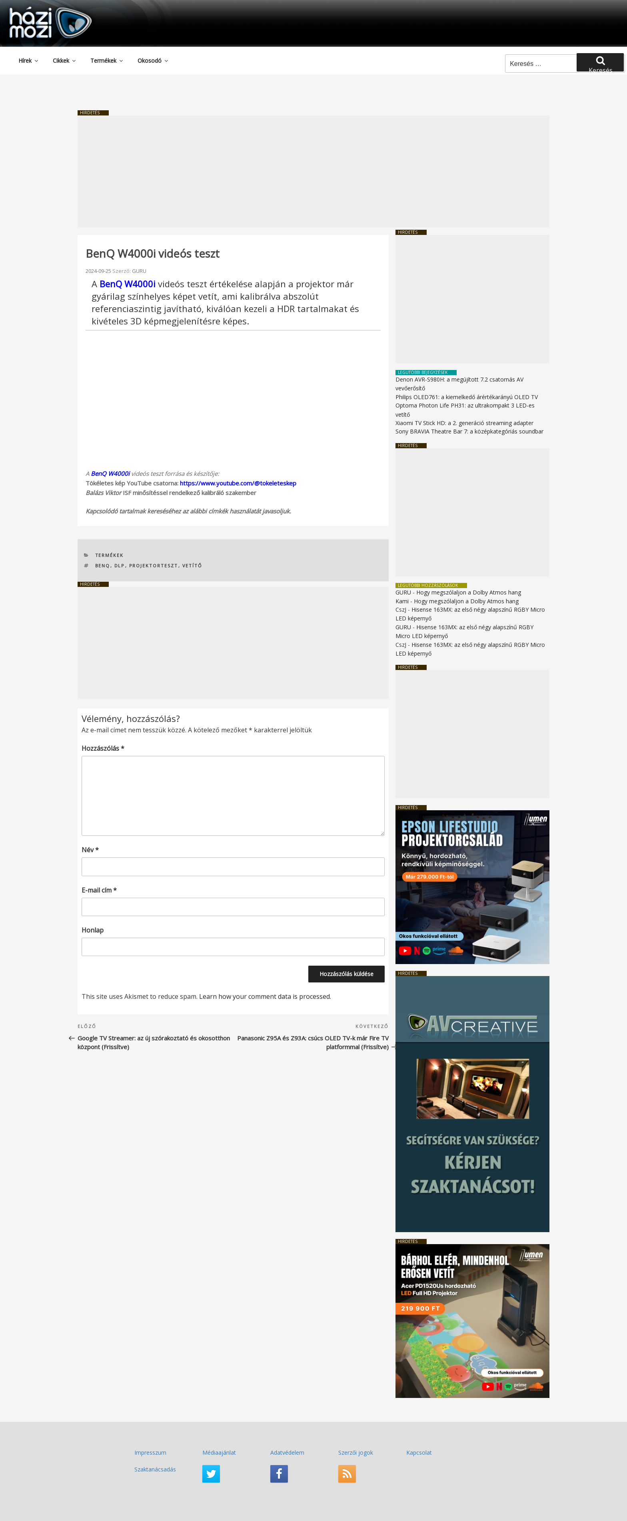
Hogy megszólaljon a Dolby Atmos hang (468, 592)
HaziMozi (39, 9)
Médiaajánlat (219, 1452)
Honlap (93, 930)
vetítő (192, 566)
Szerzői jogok (355, 1452)
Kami (402, 601)
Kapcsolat (419, 1452)
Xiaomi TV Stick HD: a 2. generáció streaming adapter (464, 423)
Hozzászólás (103, 748)
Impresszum (150, 1452)
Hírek (28, 60)
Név (90, 849)
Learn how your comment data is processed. (265, 996)
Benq (102, 566)
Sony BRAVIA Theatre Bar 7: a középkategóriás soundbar (469, 431)
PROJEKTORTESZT (153, 566)
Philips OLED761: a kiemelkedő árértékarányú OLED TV (466, 397)
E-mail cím (99, 890)
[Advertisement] (313, 171)
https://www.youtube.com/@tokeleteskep (238, 483)
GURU (139, 270)
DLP (119, 566)
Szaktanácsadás (155, 1469)
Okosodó (153, 60)
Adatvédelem (287, 1452)
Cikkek (65, 60)
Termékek (107, 60)
